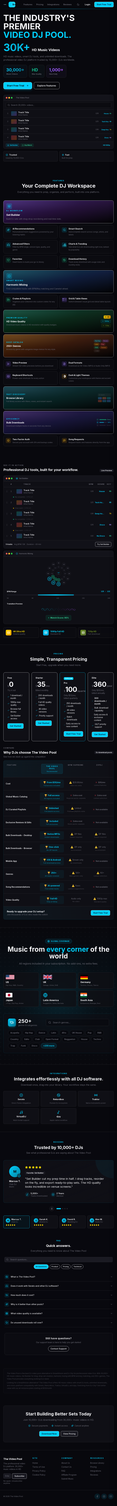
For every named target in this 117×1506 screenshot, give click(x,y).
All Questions (41, 1267)
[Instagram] (104, 1496)
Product (55, 1267)
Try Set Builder (103, 544)
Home (35, 1463)
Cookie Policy (38, 1475)
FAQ (63, 1471)
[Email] (111, 1496)
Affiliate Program (69, 1475)
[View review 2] (62, 1208)
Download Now (49, 1434)
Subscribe (19, 1476)
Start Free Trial (104, 4)
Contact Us (66, 1467)
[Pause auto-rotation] (51, 1208)
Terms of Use (38, 1467)
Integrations (53, 4)
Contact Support (59, 1348)
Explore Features (46, 85)
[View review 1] (58, 1208)
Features (26, 4)
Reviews (67, 4)
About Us (65, 1463)
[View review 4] (67, 1208)
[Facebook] (97, 1496)
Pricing (39, 4)
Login (87, 4)
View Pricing (69, 1434)
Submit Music (67, 1479)
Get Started (15, 726)
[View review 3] (64, 1208)
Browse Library (97, 1463)
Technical (77, 1267)
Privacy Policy (38, 1471)
